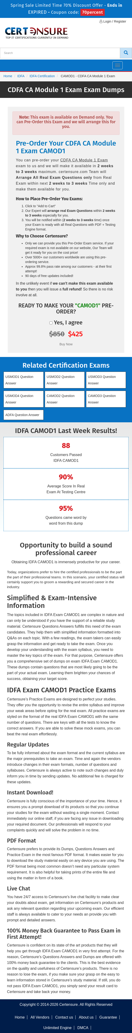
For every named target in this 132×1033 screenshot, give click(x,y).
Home (7, 76)
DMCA (82, 1028)
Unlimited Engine (57, 1028)
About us (86, 1017)
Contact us (64, 1017)
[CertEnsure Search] (126, 53)
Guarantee (108, 1017)
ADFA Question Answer (22, 415)
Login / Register (113, 21)
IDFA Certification (42, 76)
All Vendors (40, 1017)
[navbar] (9, 63)
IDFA (20, 76)
